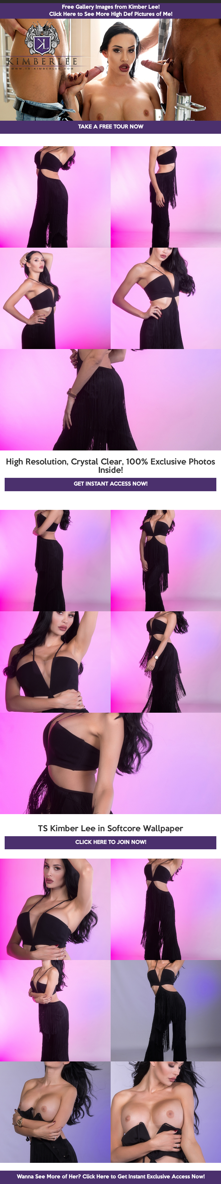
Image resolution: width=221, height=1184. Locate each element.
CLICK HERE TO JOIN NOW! (110, 842)
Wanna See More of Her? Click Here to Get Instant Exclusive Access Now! (111, 1177)
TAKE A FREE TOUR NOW (110, 127)
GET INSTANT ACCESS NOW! (110, 484)
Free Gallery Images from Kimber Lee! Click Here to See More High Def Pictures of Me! (110, 11)
